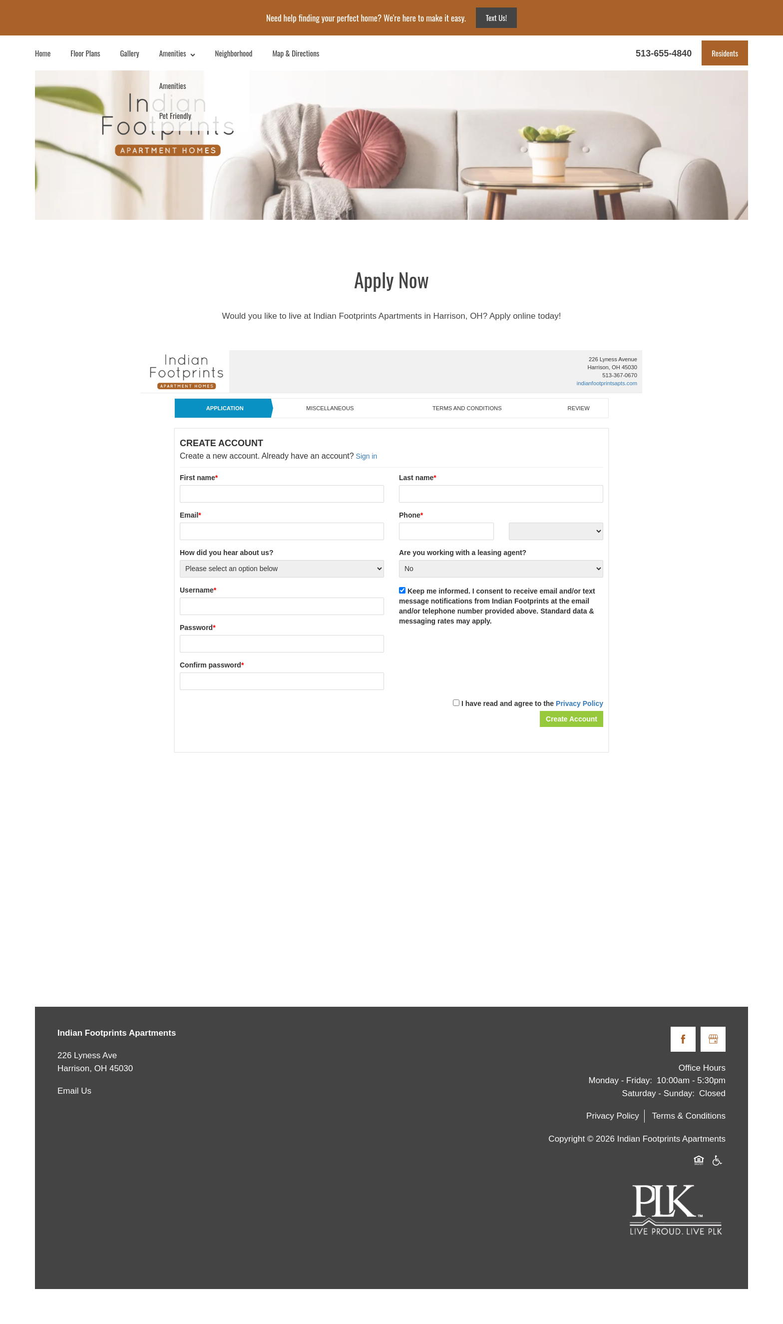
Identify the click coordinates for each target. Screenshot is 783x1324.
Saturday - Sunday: (658, 1093)
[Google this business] (713, 1039)
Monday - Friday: (621, 1080)
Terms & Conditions (689, 1116)
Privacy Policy (612, 1116)
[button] (725, 52)
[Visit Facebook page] (683, 1039)
